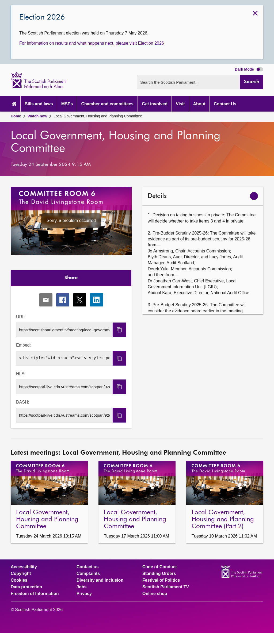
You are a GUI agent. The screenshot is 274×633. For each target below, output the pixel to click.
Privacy (84, 594)
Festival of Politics (161, 580)
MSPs (67, 104)
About (199, 104)
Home (16, 116)
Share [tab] (71, 277)
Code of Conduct (159, 567)
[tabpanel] (71, 357)
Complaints (88, 573)
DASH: (22, 402)
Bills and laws (39, 104)
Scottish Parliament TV (165, 587)
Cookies (19, 580)
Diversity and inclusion (100, 580)
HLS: (21, 373)
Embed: (23, 345)
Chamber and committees (107, 104)
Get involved (155, 104)
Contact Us (225, 104)
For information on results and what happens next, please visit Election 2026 (91, 43)
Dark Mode (249, 69)
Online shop (154, 594)
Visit (180, 104)
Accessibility (24, 567)
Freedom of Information (35, 594)
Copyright (21, 573)
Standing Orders (159, 573)
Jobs (81, 587)
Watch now (37, 116)
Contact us (88, 567)
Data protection (26, 587)
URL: (21, 316)
